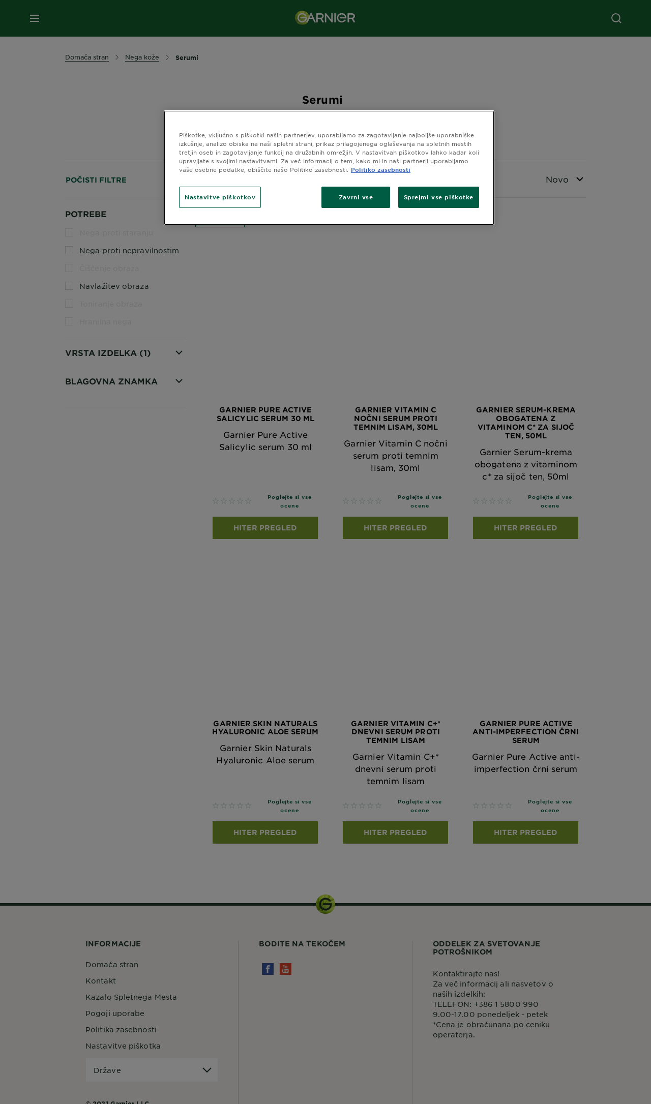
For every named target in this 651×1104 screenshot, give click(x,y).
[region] (329, 167)
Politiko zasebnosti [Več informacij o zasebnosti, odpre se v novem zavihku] (380, 169)
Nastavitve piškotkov (220, 196)
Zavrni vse (356, 196)
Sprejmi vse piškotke (439, 196)
